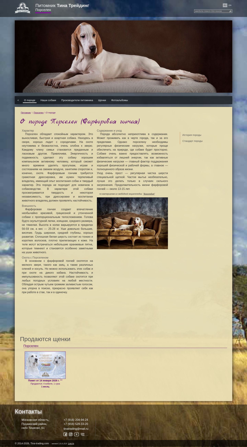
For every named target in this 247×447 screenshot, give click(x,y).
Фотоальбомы (119, 100)
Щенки (102, 100)
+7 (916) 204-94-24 (76, 419)
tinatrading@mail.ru (76, 428)
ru (225, 5)
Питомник (62, 5)
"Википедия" (149, 194)
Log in (71, 443)
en (230, 5)
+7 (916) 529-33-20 (76, 424)
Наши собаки (48, 100)
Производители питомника (77, 100)
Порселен (43, 10)
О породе (29, 100)
